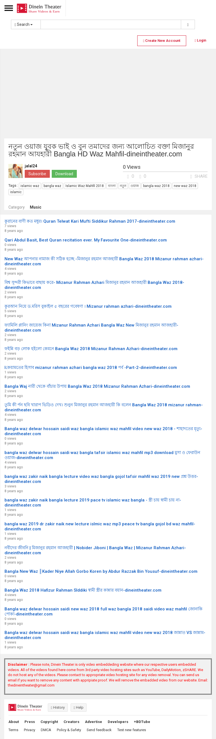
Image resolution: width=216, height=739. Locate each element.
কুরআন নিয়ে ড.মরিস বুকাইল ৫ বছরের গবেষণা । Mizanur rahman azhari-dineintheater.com (88, 306)
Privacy (29, 730)
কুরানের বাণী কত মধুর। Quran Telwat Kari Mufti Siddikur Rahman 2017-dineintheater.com (89, 221)
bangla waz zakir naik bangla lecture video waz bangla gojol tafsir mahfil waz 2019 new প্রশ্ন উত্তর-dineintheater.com (101, 479)
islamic (16, 192)
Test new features (131, 730)
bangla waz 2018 (156, 186)
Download (64, 174)
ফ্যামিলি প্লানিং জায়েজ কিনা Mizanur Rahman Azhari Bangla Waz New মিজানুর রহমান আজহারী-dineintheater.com (91, 328)
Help (79, 707)
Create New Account (162, 40)
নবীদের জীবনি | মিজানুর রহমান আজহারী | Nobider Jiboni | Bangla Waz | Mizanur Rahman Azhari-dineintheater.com (95, 550)
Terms (13, 730)
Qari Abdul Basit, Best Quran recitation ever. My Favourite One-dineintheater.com (85, 240)
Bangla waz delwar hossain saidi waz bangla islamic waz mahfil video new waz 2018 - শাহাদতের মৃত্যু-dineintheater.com (103, 431)
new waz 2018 (185, 186)
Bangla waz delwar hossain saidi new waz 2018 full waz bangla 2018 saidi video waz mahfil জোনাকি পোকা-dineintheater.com (103, 611)
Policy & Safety (69, 730)
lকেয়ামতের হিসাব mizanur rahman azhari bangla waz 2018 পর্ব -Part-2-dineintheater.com (90, 367)
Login (200, 40)
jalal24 (31, 166)
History (58, 707)
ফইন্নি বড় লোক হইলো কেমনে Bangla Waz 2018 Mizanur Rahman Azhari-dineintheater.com (90, 348)
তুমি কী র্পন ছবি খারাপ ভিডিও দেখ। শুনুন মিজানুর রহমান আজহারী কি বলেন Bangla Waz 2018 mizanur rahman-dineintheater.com (103, 407)
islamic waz (30, 186)
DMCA (46, 730)
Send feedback (99, 730)
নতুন (123, 186)
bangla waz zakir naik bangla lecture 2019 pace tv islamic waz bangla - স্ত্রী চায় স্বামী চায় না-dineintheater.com (92, 503)
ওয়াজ (134, 186)
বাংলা (112, 186)
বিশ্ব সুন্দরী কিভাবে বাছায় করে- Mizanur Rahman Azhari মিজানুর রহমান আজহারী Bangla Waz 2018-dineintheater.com (94, 285)
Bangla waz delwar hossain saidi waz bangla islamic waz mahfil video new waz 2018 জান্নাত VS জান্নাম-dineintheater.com (104, 635)
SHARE (199, 176)
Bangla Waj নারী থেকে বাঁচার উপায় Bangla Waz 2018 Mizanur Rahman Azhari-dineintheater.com (97, 386)
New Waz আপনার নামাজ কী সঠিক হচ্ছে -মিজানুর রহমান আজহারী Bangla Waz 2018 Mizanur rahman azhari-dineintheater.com (104, 261)
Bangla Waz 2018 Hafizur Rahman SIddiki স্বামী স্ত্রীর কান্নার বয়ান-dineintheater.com (82, 590)
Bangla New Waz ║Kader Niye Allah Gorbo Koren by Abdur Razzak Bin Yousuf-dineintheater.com (100, 571)
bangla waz (52, 186)
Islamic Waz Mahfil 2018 (85, 186)
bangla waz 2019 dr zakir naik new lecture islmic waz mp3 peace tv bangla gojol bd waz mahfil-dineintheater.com (99, 526)
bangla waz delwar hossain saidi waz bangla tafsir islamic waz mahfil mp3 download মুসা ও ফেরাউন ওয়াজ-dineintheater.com (102, 455)
